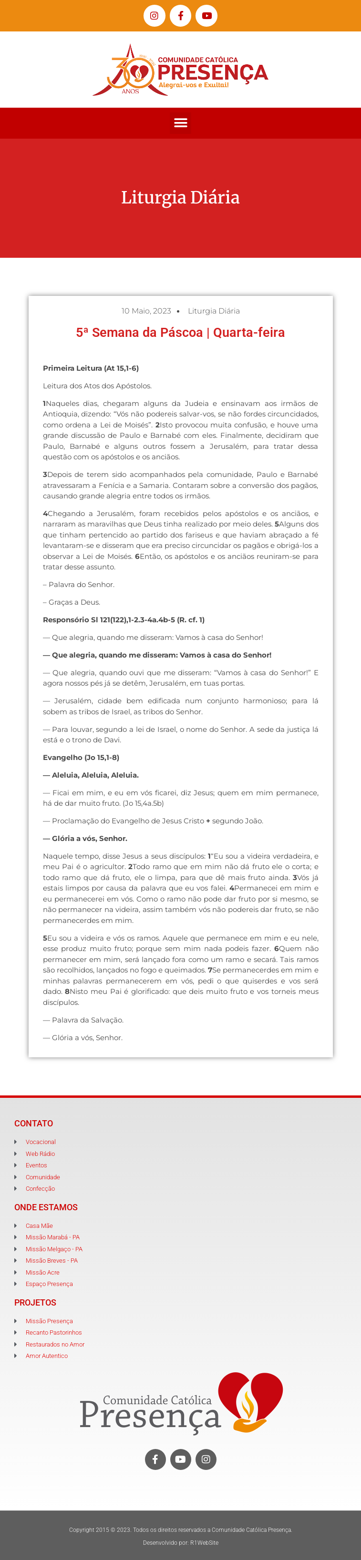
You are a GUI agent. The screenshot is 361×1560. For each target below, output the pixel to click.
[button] (180, 123)
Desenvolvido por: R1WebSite (180, 1543)
